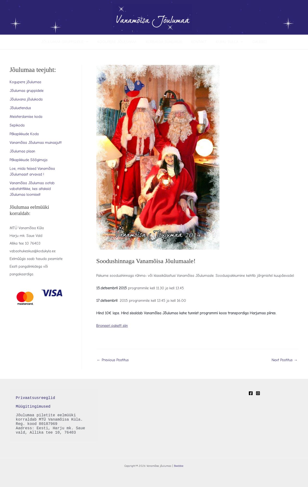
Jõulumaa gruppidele (68, 42)
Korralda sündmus (165, 42)
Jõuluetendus (20, 108)
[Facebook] (251, 393)
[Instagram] (258, 393)
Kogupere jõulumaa (119, 42)
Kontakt (198, 42)
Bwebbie (178, 466)
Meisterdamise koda (26, 116)
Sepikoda (17, 125)
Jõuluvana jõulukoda (26, 99)
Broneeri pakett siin (112, 325)
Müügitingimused (33, 407)
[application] (89, 42)
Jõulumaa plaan (22, 151)
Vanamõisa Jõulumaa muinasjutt (36, 142)
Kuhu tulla (227, 42)
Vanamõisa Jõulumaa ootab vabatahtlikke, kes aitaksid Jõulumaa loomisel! (32, 189)
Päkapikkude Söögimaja (28, 160)
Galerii (255, 42)
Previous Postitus (113, 360)
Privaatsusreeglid (37, 398)
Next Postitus (285, 360)
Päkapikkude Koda (24, 134)
